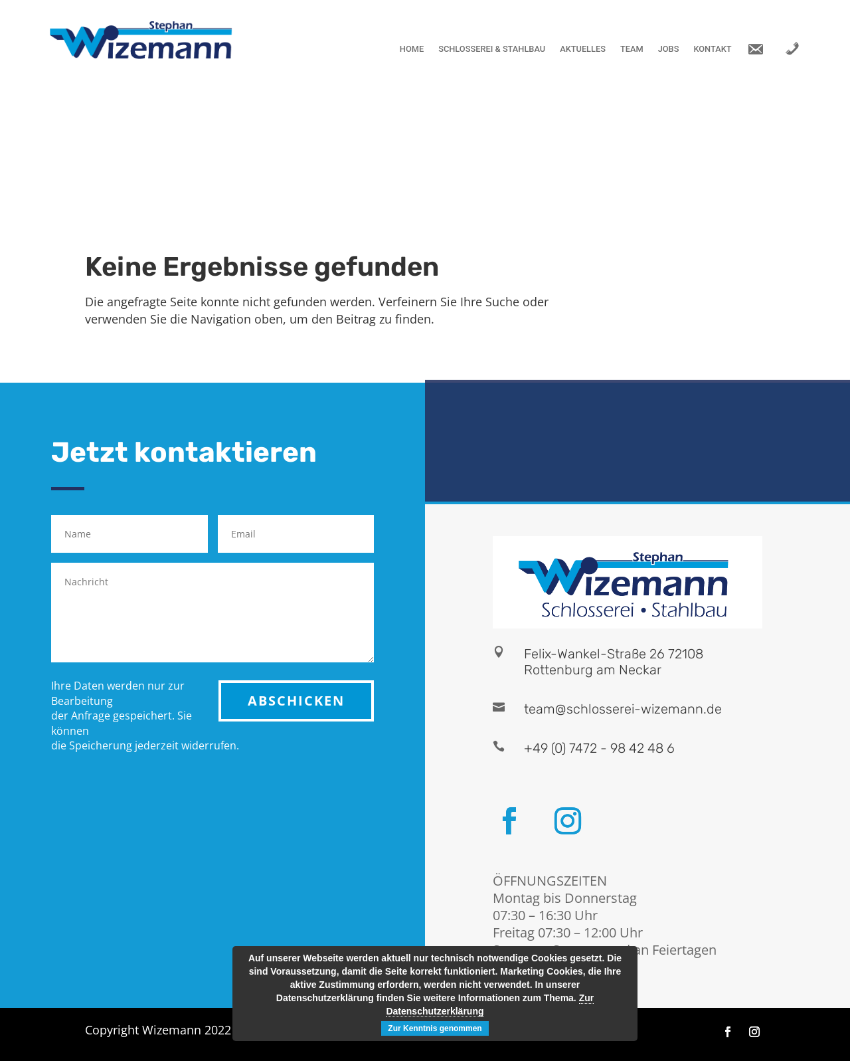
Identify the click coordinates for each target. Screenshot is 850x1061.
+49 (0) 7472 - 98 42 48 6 (599, 748)
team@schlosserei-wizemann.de (623, 709)
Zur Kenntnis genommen (434, 1028)
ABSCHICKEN (296, 701)
